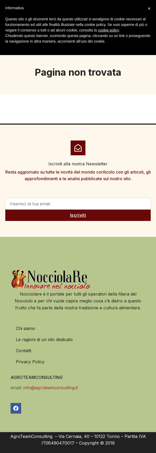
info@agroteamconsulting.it (50, 387)
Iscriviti (78, 215)
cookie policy (108, 30)
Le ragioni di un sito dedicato (44, 339)
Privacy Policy (30, 361)
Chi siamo (25, 328)
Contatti (23, 350)
